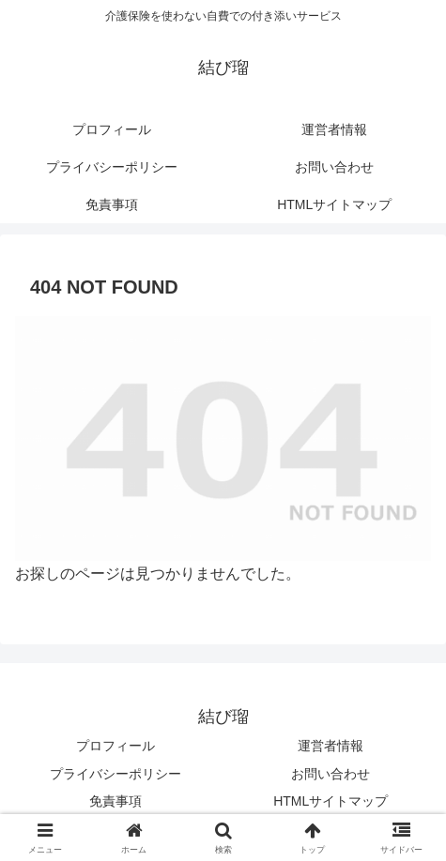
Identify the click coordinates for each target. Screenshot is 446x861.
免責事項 (115, 800)
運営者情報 (330, 745)
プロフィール (115, 745)
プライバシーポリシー (115, 773)
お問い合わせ (330, 773)
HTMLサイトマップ (330, 800)
